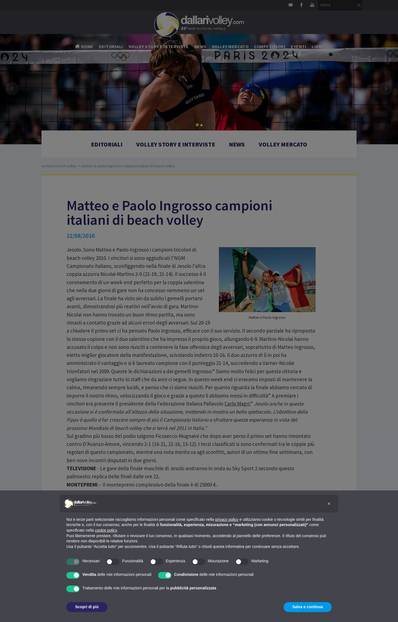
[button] (328, 503)
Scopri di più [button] (87, 607)
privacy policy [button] (227, 519)
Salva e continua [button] (307, 607)
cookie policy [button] (106, 530)
